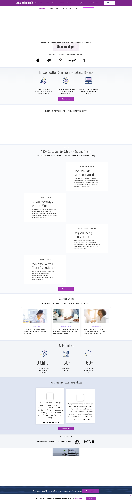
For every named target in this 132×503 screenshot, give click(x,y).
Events (62, 3)
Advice (54, 3)
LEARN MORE (88, 8)
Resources (54, 8)
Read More (77, 498)
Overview (42, 8)
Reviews (69, 3)
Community (38, 3)
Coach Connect (93, 3)
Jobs (47, 3)
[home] (24, 3)
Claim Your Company (70, 8)
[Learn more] (66, 40)
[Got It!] (91, 498)
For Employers (80, 3)
